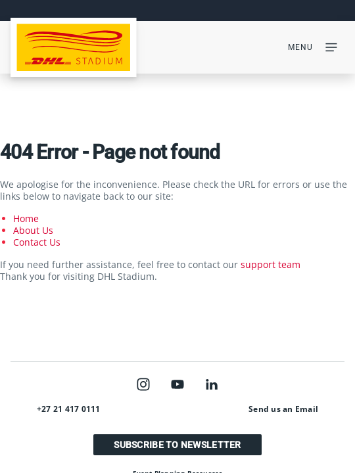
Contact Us (36, 242)
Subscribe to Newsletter (177, 444)
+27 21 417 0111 (69, 409)
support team (270, 264)
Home (26, 218)
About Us (33, 230)
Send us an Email (283, 409)
